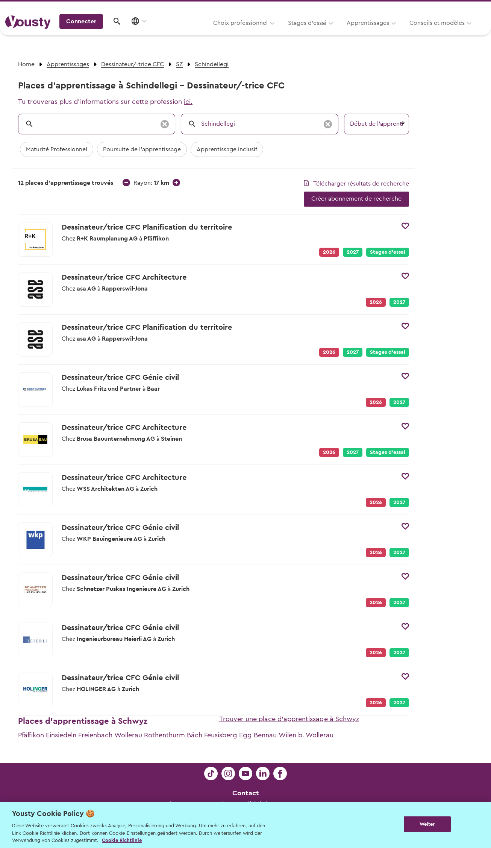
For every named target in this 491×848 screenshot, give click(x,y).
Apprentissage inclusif (227, 149)
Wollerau (128, 735)
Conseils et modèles (343, 33)
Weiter (427, 824)
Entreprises (470, 8)
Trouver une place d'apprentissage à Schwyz (289, 719)
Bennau (265, 735)
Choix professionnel (147, 33)
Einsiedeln (61, 735)
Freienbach (95, 735)
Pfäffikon (31, 735)
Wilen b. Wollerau (306, 735)
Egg (245, 735)
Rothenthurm (164, 735)
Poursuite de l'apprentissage (142, 149)
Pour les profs (421, 8)
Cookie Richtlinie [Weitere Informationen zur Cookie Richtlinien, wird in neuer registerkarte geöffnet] (122, 840)
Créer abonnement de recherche (356, 199)
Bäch (194, 735)
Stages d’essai (213, 33)
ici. (188, 101)
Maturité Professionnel (56, 149)
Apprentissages (274, 33)
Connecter (421, 32)
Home (26, 64)
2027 (353, 252)
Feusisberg (220, 735)
